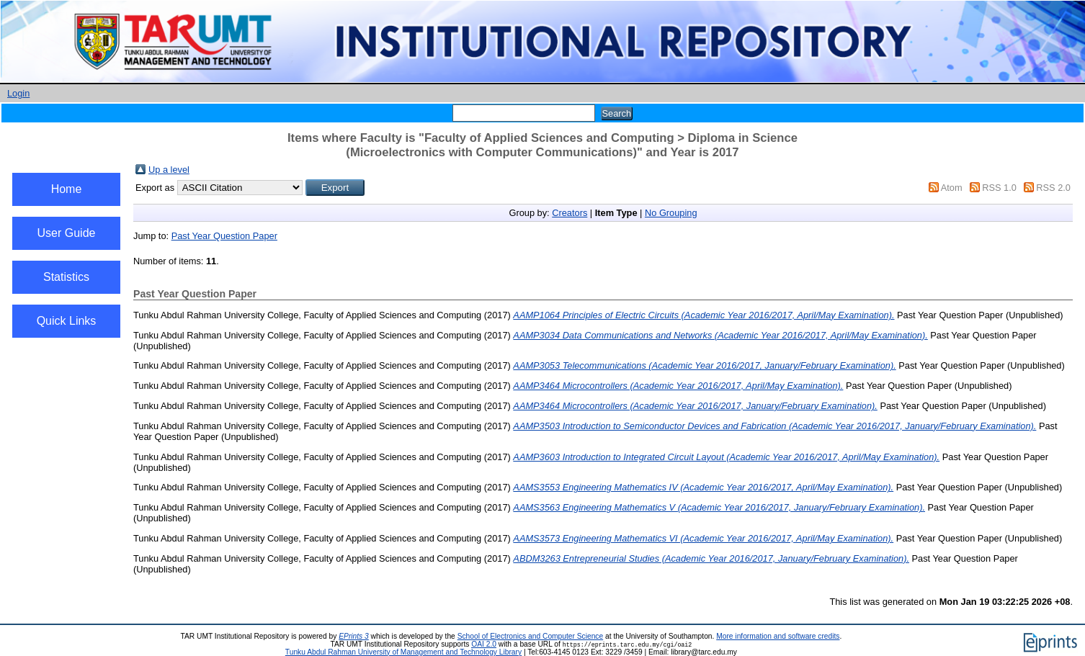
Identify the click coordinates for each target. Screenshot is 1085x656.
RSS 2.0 (1053, 187)
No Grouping (671, 212)
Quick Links (67, 321)
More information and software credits (777, 636)
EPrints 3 (354, 636)
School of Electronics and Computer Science (530, 636)
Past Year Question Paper (224, 235)
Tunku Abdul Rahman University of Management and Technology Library (403, 652)
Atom (952, 187)
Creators (569, 212)
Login (18, 93)
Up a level (168, 169)
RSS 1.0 (999, 187)
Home (66, 189)
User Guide (66, 233)
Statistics (66, 277)
